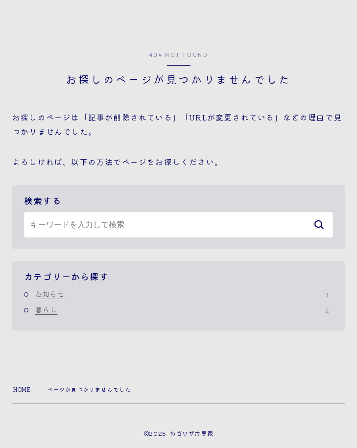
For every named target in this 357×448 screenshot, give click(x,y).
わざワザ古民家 (179, 22)
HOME (22, 390)
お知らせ (182, 294)
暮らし (182, 309)
